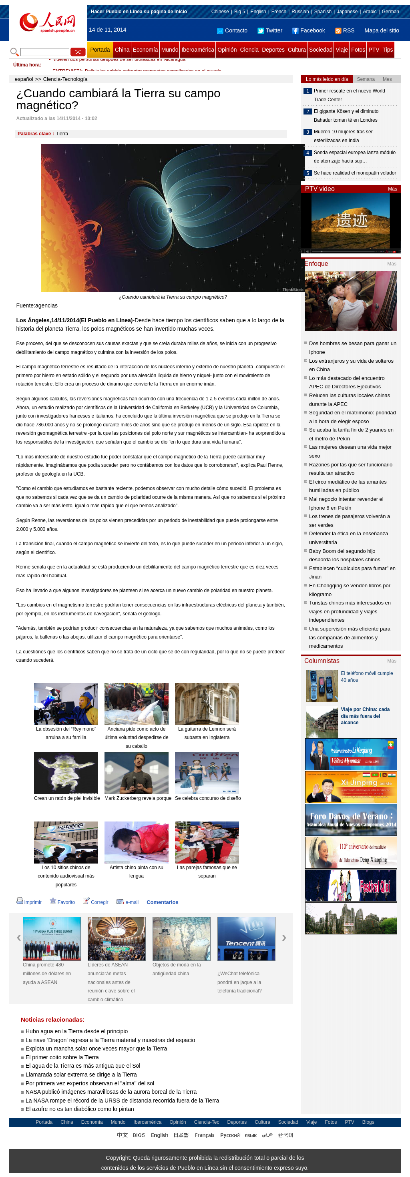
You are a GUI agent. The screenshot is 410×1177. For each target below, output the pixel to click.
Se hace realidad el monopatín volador (355, 173)
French (278, 11)
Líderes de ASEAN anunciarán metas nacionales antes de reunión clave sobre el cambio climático (111, 982)
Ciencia (249, 49)
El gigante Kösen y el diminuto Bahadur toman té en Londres (346, 115)
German (390, 11)
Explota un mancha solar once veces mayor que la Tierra (96, 1048)
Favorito (62, 902)
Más (392, 189)
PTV (373, 49)
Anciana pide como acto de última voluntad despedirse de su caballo (136, 737)
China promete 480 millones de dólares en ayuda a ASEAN (47, 973)
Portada (100, 49)
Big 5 (239, 11)
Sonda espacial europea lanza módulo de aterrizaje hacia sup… (355, 157)
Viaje (342, 49)
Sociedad (320, 49)
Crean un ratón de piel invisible (67, 798)
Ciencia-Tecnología (65, 79)
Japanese (347, 11)
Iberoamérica (197, 49)
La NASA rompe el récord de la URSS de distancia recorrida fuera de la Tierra (122, 1100)
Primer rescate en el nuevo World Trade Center (349, 95)
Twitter (269, 30)
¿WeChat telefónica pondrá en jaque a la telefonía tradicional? (239, 982)
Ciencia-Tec (206, 1122)
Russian (300, 11)
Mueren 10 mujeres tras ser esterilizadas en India (343, 136)
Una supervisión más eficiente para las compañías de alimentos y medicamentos (349, 637)
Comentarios (162, 902)
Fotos (358, 49)
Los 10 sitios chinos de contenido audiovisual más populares (66, 876)
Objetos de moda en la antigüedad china (177, 969)
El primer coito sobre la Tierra (62, 1057)
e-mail (128, 902)
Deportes (273, 49)
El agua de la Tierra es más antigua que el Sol (83, 1066)
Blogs (368, 1122)
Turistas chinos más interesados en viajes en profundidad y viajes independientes (350, 611)
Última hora (26, 65)
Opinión (227, 49)
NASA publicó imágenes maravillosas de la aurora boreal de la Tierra (111, 1092)
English (258, 11)
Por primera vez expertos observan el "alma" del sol (90, 1083)
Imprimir (29, 902)
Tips (388, 49)
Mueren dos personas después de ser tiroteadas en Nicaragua (118, 65)
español (24, 79)
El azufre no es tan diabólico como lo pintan (80, 1109)
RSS (345, 30)
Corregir (95, 902)
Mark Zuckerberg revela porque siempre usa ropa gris (162, 798)
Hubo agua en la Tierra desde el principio (77, 1031)
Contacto (232, 30)
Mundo (170, 49)
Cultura (297, 49)
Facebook (308, 30)
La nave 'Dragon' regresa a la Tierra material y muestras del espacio (110, 1040)
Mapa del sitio (382, 30)
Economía (145, 49)
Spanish (323, 11)
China (122, 49)
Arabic (370, 11)
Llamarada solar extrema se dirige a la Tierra (81, 1074)
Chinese (220, 11)
